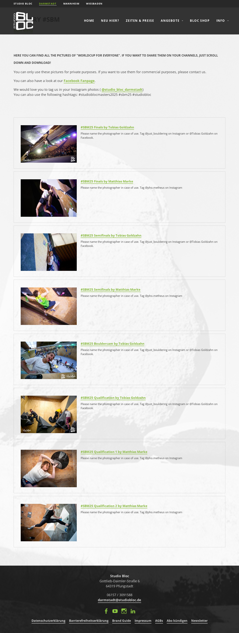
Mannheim (71, 3)
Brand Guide (121, 621)
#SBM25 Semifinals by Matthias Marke (110, 289)
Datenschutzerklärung (48, 621)
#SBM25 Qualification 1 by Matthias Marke (114, 452)
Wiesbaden (94, 3)
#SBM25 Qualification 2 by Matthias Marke (114, 506)
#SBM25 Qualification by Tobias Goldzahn (113, 397)
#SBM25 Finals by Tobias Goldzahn (107, 127)
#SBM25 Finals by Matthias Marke (107, 181)
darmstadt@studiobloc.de (119, 600)
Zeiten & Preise (140, 21)
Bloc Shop (199, 21)
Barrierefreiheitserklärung (88, 621)
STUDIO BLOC (23, 3)
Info (220, 21)
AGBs (159, 621)
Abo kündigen (177, 621)
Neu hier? (110, 21)
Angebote (170, 21)
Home (89, 21)
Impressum (143, 621)
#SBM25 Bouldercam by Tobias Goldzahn (112, 343)
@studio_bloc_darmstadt (122, 89)
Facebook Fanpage (79, 80)
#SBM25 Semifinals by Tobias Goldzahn (111, 235)
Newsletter (199, 621)
